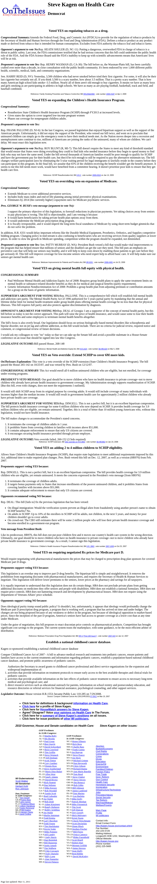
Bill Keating (26, 810)
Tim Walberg (50, 848)
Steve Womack (51, 755)
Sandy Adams (51, 777)
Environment (102, 766)
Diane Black (77, 826)
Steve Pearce (79, 755)
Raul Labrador (50, 796)
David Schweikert (52, 747)
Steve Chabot (78, 777)
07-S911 (93, 696)
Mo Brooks (49, 738)
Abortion (100, 746)
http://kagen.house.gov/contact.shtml (114, 825)
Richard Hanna (80, 768)
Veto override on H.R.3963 (75, 442)
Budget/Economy (104, 748)
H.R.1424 (83, 349)
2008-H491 (108, 262)
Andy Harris (51, 837)
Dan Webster (50, 785)
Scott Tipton (50, 760)
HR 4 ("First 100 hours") (87, 636)
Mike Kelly (77, 799)
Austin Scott (50, 793)
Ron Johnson (22, 788)
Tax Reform (101, 800)
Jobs (98, 792)
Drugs (99, 759)
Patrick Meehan (79, 801)
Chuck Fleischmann (81, 820)
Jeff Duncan (77, 810)
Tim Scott (76, 807)
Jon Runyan (77, 752)
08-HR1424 (102, 349)
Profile (99, 813)
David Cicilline (25, 814)
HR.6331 (89, 262)
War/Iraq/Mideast (104, 802)
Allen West (50, 774)
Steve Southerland (52, 768)
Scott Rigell (77, 840)
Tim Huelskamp (51, 826)
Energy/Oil (101, 764)
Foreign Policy (103, 772)
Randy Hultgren (52, 807)
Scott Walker (21, 781)
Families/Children (104, 769)
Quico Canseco (80, 834)
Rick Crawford (51, 749)
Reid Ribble (77, 853)
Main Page (101, 810)
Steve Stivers (80, 779)
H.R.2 (78, 175)
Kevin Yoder (50, 829)
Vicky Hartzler (52, 853)
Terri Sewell (25, 798)
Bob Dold (49, 801)
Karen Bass (26, 800)
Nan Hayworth (80, 763)
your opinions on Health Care (72, 712)
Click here (28, 706)
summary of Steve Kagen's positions (65, 715)
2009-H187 (110, 94)
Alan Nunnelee (51, 859)
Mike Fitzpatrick (79, 804)
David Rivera (51, 779)
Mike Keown (51, 788)
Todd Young (49, 823)
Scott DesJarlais (79, 823)
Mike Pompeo (50, 831)
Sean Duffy (77, 851)
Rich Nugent (50, 782)
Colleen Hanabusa (27, 806)
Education (101, 761)
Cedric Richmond (27, 808)
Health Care (102, 782)
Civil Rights (101, 751)
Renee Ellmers (79, 741)
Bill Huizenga (50, 842)
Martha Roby (50, 736)
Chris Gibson (79, 766)
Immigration (102, 787)
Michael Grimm (80, 760)
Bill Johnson (78, 788)
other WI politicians (76, 718)
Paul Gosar (49, 741)
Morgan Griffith (79, 845)
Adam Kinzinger (52, 804)
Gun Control (102, 779)
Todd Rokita (49, 818)
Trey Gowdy (77, 812)
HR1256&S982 (89, 94)
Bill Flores (78, 831)
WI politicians (102, 815)
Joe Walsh (48, 799)
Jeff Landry (49, 834)
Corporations (102, 754)
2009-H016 (96, 175)
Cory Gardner (51, 763)
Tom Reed (78, 774)
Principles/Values (104, 795)
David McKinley (80, 856)
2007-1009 (110, 546)
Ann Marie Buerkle (82, 771)
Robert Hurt (77, 842)
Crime (99, 756)
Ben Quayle (49, 744)
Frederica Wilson (28, 804)
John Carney (25, 802)
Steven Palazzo (52, 862)
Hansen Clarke (27, 812)
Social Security (103, 797)
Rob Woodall (51, 790)
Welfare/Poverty (104, 805)
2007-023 (111, 636)
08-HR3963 (101, 442)
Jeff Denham (51, 757)
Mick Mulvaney (79, 815)
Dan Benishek (50, 840)
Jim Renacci (79, 782)
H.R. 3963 (90, 546)
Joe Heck (76, 757)
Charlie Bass (78, 747)
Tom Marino (79, 793)
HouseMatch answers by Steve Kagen (64, 709)
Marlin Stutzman (51, 815)
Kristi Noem (77, 818)
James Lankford (79, 790)
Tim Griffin (50, 752)
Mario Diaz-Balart (53, 771)
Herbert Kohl (21, 786)
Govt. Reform (102, 777)
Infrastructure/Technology (108, 789)
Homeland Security (105, 784)
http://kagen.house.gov (107, 841)
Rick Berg (77, 744)
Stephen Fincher (79, 829)
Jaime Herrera (79, 848)
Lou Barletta (78, 796)
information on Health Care (90, 703)
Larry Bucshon (51, 820)
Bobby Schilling (52, 810)
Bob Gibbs (78, 785)
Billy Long (50, 856)
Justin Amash (50, 845)
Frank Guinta (78, 749)
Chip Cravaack (52, 851)
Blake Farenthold (81, 837)
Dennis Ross (51, 766)
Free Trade (101, 774)
